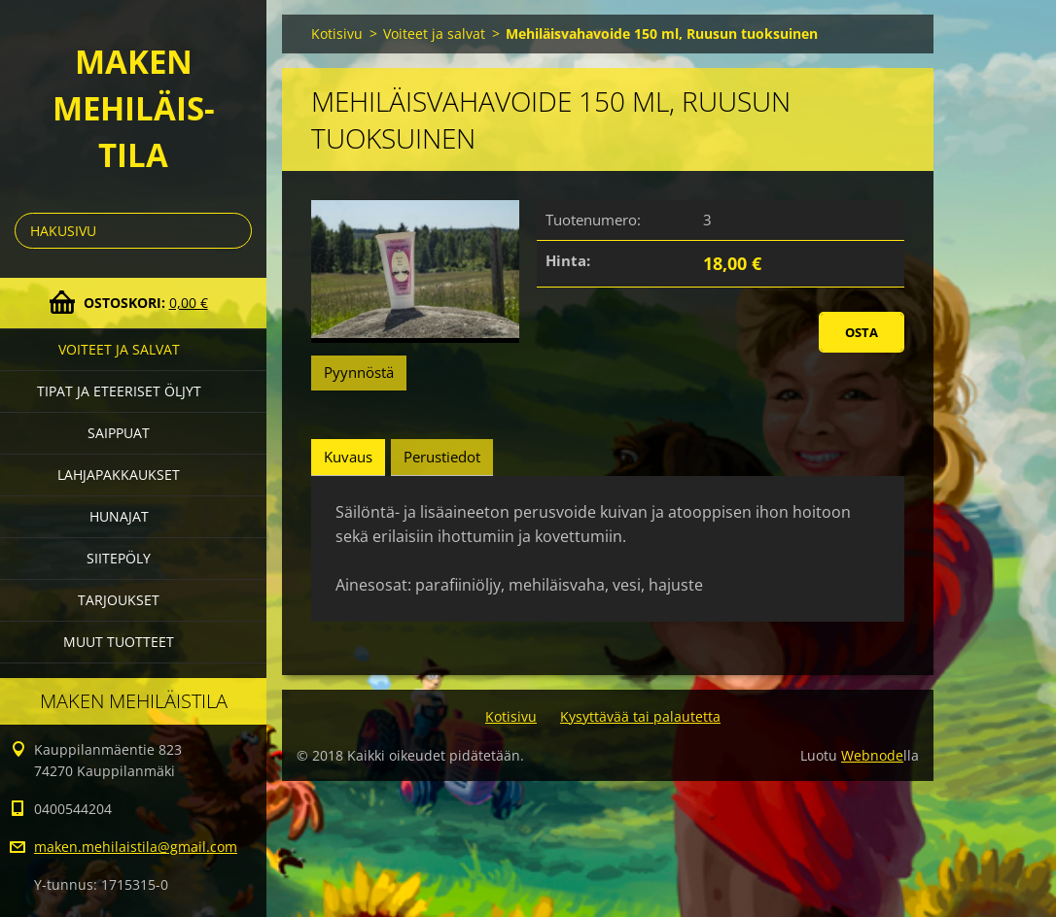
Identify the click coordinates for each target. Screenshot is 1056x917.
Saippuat (119, 433)
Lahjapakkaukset (118, 474)
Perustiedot (442, 456)
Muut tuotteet (118, 641)
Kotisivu (337, 33)
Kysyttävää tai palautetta (640, 716)
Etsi (233, 231)
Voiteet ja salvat (119, 349)
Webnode (872, 755)
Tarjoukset (118, 600)
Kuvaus (348, 456)
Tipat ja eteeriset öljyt (119, 391)
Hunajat (119, 516)
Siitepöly (119, 558)
